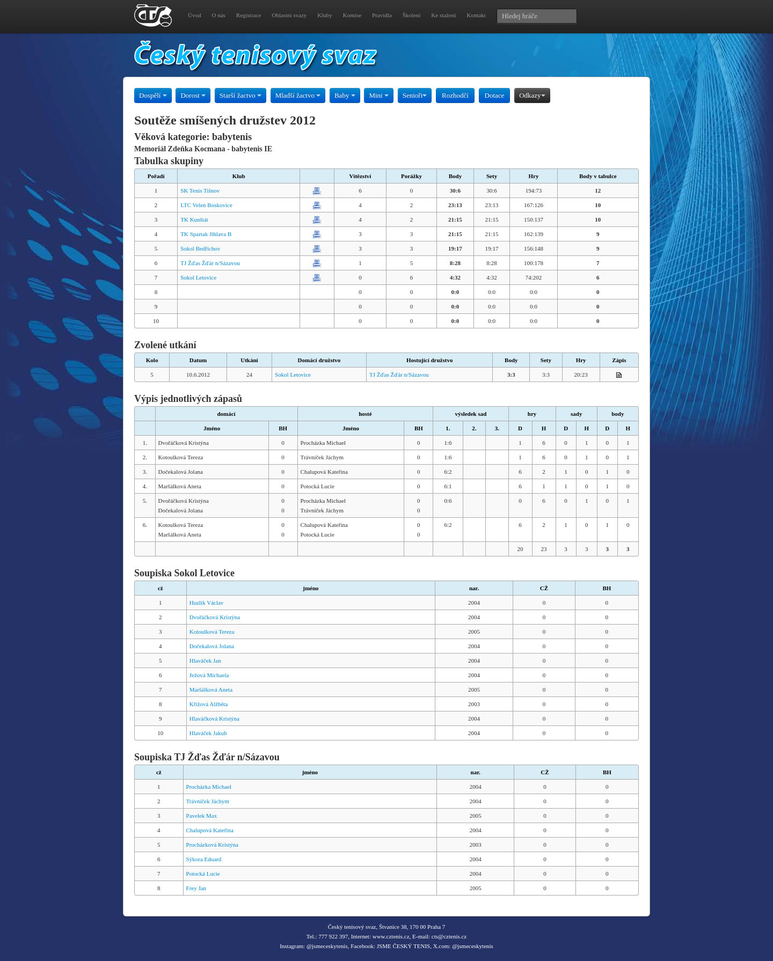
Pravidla (382, 15)
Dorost (193, 95)
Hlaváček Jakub (208, 733)
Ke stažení (443, 15)
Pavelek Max (201, 815)
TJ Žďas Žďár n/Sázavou (209, 263)
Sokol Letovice (198, 277)
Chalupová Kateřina (210, 830)
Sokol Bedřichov (200, 248)
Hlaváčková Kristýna (214, 718)
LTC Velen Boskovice (206, 205)
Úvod (194, 15)
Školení (412, 15)
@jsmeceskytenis (327, 946)
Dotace (495, 95)
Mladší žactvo (298, 95)
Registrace (248, 15)
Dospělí (153, 95)
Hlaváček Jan (205, 660)
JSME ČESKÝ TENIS (403, 946)
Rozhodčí (455, 95)
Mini (379, 95)
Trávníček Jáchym (208, 801)
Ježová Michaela (209, 675)
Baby (344, 95)
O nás (218, 15)
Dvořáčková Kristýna (214, 617)
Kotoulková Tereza (212, 631)
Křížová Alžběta (208, 704)
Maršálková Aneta (210, 689)
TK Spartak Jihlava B (205, 234)
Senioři (415, 95)
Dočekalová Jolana (211, 646)
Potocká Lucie (203, 873)
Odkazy (532, 95)
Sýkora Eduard (204, 859)
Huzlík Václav (206, 602)
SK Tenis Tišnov (200, 190)
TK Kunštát (194, 219)
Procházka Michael (209, 786)
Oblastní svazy (289, 15)
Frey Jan (196, 888)
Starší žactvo (240, 95)
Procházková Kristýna (212, 844)
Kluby (324, 15)
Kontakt (475, 15)
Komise (352, 15)
